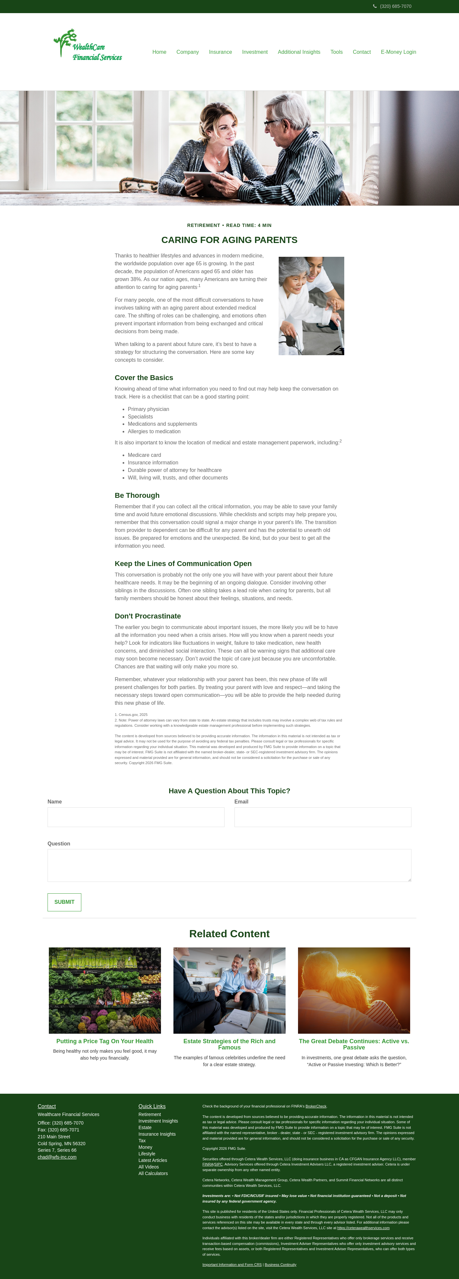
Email (241, 801)
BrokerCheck (316, 1106)
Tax (142, 1140)
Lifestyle (147, 1153)
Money (145, 1147)
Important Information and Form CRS (232, 1265)
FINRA (208, 1164)
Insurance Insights (157, 1134)
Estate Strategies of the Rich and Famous (229, 1044)
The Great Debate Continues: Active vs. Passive (354, 1044)
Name (55, 801)
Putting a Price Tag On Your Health (104, 1041)
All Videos (149, 1166)
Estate (145, 1127)
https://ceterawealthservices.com (363, 1228)
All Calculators (153, 1173)
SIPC (218, 1164)
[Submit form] (64, 902)
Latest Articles (153, 1160)
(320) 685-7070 (392, 6)
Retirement (150, 1114)
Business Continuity (280, 1265)
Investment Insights (158, 1121)
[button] (189, 52)
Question (59, 843)
